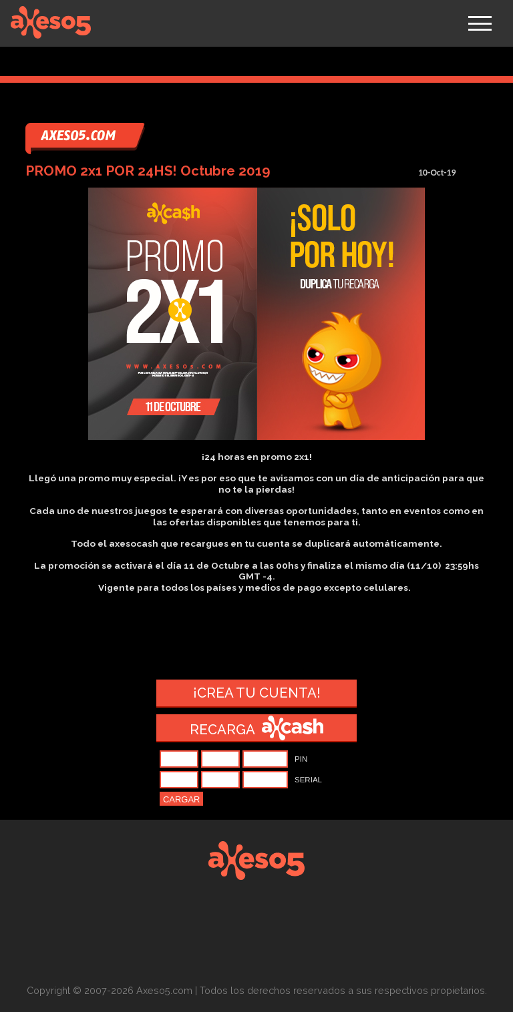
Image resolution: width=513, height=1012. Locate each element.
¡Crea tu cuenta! (257, 693)
